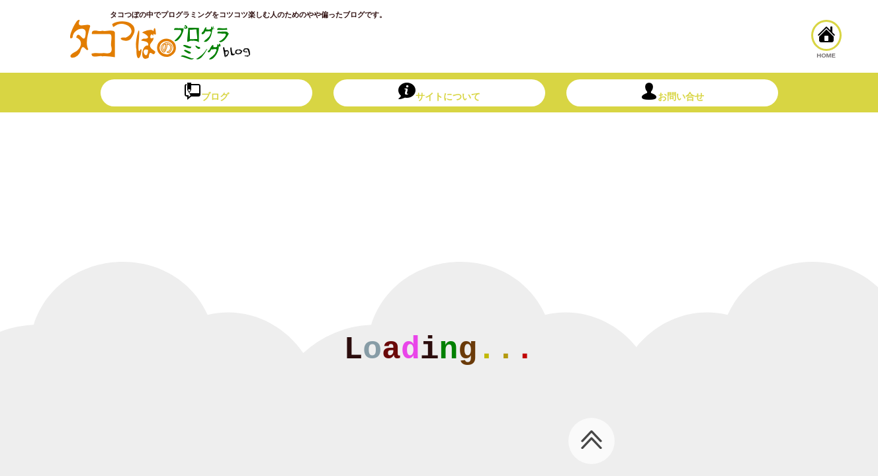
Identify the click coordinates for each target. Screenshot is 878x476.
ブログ (206, 92)
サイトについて (439, 92)
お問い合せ (672, 92)
